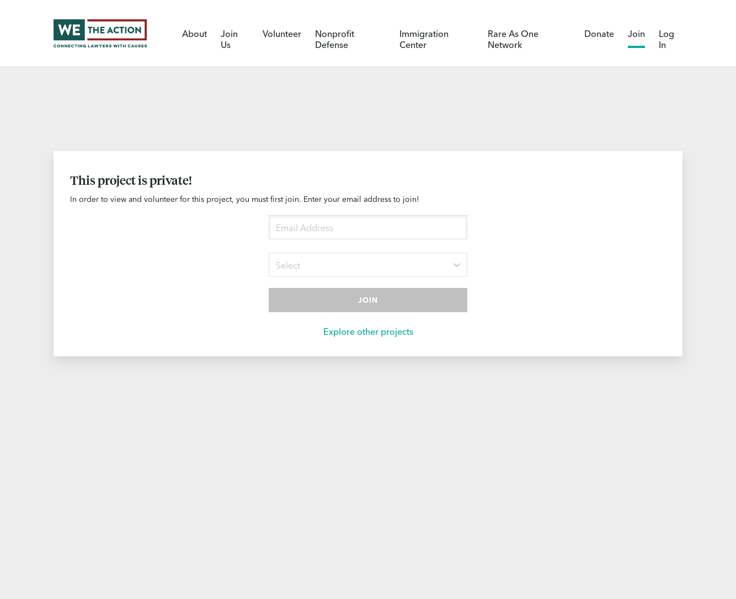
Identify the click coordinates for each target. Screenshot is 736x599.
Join (636, 33)
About (194, 33)
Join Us (229, 38)
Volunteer (282, 33)
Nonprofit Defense (334, 38)
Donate (599, 33)
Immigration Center (424, 38)
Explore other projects (368, 330)
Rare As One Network (513, 38)
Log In (666, 38)
